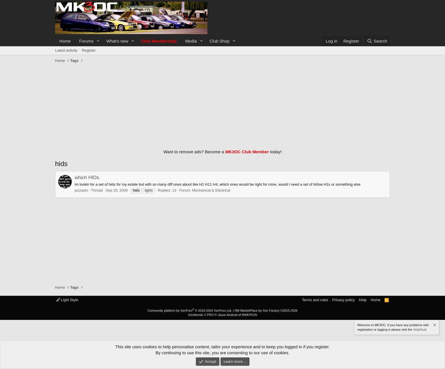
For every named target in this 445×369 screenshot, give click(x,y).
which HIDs (87, 177)
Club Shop (219, 41)
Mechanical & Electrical (211, 190)
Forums (86, 41)
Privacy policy (343, 300)
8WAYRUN (249, 314)
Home (65, 41)
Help (363, 300)
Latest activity (66, 50)
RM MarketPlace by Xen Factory (265, 310)
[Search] (377, 41)
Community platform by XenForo (189, 310)
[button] (98, 41)
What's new (117, 41)
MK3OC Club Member (247, 151)
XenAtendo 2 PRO (201, 314)
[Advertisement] (222, 104)
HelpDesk (420, 329)
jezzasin (81, 190)
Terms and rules (315, 300)
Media (191, 41)
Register (89, 50)
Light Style (67, 300)
